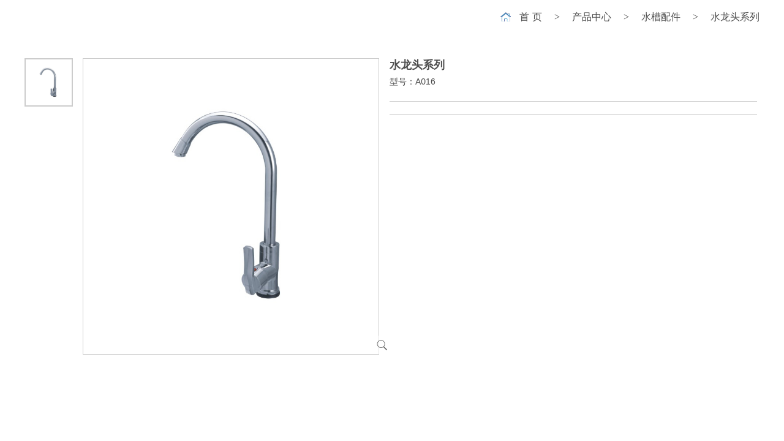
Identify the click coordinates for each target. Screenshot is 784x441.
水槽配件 (660, 17)
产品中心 (591, 17)
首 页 (530, 17)
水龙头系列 (735, 17)
